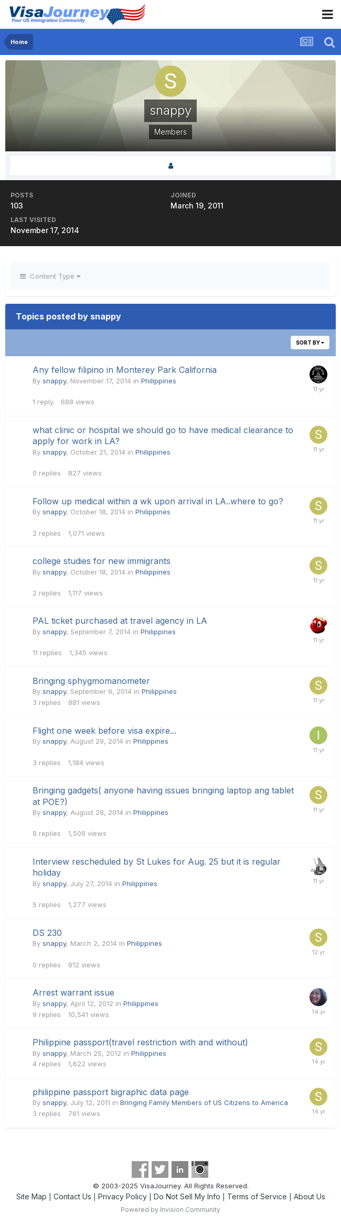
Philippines (158, 381)
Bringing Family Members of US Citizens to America (204, 1102)
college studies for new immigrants (101, 561)
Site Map (31, 1196)
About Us (309, 1196)
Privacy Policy (122, 1196)
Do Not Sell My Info (187, 1196)
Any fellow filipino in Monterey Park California (125, 370)
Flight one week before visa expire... (104, 730)
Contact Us (72, 1196)
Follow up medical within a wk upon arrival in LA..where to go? (158, 501)
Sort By (310, 342)
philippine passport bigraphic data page (111, 1092)
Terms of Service (257, 1196)
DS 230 (47, 933)
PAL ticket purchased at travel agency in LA (120, 620)
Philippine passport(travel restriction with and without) (140, 1042)
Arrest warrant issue (73, 992)
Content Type (50, 276)
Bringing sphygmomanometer (91, 681)
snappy (54, 381)
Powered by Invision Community (170, 1209)
